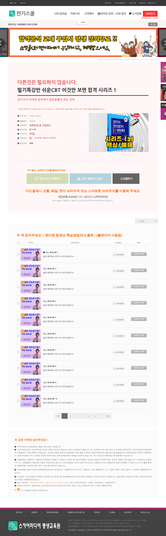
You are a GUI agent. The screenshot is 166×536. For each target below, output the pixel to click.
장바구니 (108, 3)
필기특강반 (109, 59)
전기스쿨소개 (120, 3)
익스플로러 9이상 (62, 482)
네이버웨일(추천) (37, 482)
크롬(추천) (49, 482)
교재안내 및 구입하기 (40, 125)
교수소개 (132, 3)
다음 (108, 416)
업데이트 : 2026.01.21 (148, 3)
